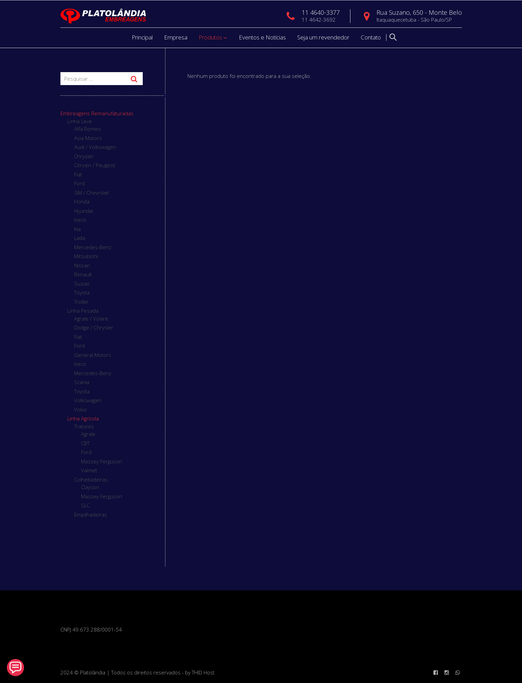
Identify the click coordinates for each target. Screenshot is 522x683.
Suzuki (81, 283)
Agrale (88, 433)
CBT (85, 443)
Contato (371, 37)
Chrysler (84, 156)
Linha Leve (79, 121)
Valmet (89, 470)
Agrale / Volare (91, 318)
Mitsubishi (86, 256)
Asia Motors (88, 138)
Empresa (175, 37)
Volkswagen (88, 400)
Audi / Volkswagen (95, 146)
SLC (85, 505)
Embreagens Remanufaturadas (97, 113)
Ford (79, 183)
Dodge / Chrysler (93, 327)
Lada (79, 237)
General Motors (92, 354)
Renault (83, 274)
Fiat (78, 174)
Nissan (82, 265)
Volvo (80, 409)
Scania (81, 382)
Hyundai (83, 210)
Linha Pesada (82, 310)
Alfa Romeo (87, 128)
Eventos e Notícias (262, 37)
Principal (142, 37)
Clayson (90, 487)
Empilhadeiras (90, 514)
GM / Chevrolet (91, 192)
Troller (81, 301)
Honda (82, 201)
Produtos (210, 37)
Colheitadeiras (91, 479)
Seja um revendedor (323, 37)
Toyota (82, 292)
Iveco (80, 219)
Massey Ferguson (101, 461)
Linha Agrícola (83, 418)
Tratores (84, 426)
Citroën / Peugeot (94, 165)
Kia (77, 228)
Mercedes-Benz (92, 247)
